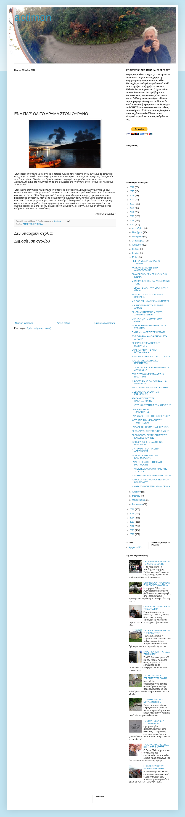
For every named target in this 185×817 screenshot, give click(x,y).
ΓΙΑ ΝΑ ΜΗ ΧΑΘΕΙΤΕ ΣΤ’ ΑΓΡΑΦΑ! (148, 332)
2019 (132, 216)
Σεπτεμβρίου (138, 240)
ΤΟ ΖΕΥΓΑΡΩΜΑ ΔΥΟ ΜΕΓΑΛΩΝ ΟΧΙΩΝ (151, 475)
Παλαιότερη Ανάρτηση (104, 323)
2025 (132, 191)
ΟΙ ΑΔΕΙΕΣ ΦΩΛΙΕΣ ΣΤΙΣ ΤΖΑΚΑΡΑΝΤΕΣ (144, 410)
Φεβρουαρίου (139, 500)
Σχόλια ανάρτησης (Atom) (39, 328)
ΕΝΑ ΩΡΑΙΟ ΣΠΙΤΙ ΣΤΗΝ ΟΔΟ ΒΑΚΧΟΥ (151, 416)
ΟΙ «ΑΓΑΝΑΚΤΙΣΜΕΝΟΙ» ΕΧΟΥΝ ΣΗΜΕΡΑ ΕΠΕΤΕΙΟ (147, 313)
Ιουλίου (136, 249)
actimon (33, 17)
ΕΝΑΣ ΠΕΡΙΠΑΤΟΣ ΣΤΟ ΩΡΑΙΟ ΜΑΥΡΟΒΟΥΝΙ (147, 463)
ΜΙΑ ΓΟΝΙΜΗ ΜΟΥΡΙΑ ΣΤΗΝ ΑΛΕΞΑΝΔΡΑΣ (145, 450)
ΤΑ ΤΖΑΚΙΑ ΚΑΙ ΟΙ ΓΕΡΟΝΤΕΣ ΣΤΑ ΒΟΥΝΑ (155, 676)
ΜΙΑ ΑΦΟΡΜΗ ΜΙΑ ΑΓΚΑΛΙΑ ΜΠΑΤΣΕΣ (150, 301)
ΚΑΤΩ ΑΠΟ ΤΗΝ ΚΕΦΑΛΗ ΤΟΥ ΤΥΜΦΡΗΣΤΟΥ (147, 421)
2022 (132, 204)
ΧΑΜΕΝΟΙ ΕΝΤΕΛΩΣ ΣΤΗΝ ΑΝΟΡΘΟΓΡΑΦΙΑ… (145, 269)
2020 (132, 212)
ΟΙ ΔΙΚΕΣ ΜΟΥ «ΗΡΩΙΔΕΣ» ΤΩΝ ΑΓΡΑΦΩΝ (157, 607)
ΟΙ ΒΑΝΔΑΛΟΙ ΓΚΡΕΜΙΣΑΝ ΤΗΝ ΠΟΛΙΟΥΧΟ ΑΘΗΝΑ (157, 584)
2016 (132, 509)
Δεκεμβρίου (138, 228)
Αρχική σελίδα (63, 323)
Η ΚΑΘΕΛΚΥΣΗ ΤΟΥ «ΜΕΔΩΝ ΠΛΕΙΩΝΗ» (154, 767)
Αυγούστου (137, 245)
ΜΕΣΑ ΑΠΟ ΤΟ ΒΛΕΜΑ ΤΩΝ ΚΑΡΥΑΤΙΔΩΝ (145, 393)
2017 (132, 224)
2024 (132, 195)
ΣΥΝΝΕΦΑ (38, 224)
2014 (132, 518)
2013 (132, 522)
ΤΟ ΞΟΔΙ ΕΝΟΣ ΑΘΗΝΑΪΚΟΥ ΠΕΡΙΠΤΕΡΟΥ (146, 362)
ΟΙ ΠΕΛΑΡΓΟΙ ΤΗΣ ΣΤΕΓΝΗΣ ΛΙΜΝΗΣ (150, 431)
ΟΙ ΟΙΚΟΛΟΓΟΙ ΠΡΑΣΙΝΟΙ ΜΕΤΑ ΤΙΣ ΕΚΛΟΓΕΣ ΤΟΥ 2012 (149, 436)
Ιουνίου (136, 253)
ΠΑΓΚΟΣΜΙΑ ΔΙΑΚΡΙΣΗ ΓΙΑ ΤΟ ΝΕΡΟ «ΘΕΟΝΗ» (157, 562)
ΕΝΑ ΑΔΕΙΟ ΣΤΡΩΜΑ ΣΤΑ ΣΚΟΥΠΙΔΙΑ (150, 427)
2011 (132, 530)
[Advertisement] (65, 90)
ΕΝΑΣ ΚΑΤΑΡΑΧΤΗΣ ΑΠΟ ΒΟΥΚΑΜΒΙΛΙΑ (144, 351)
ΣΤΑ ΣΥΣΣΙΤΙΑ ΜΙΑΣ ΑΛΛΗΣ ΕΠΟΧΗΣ (150, 387)
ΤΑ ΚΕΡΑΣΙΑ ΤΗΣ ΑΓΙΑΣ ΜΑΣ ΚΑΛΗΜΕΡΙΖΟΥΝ (146, 456)
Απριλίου (136, 492)
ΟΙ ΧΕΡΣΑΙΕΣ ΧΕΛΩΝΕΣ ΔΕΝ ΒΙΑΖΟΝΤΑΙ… (146, 344)
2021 (132, 208)
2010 (132, 534)
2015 (132, 513)
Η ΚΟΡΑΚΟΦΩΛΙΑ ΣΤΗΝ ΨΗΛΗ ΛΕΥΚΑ (151, 486)
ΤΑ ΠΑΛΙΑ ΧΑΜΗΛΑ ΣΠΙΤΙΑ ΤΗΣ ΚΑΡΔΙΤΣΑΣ (157, 631)
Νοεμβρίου (137, 232)
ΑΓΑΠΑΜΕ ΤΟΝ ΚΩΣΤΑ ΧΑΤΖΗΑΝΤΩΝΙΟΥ (143, 399)
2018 (132, 220)
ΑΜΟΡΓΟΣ (27, 224)
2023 (132, 199)
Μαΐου (135, 257)
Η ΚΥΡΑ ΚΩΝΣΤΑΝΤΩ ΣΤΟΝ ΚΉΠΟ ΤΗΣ (151, 405)
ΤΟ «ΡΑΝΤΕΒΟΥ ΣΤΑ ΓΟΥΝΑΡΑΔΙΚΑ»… (154, 722)
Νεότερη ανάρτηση (24, 323)
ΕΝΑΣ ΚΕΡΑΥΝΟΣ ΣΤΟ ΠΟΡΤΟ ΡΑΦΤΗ (151, 356)
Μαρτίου (136, 496)
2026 (132, 187)
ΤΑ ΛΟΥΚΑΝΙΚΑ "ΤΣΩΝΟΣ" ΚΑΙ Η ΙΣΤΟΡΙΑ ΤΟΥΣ (157, 746)
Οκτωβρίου (137, 236)
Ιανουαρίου (137, 504)
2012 (132, 526)
